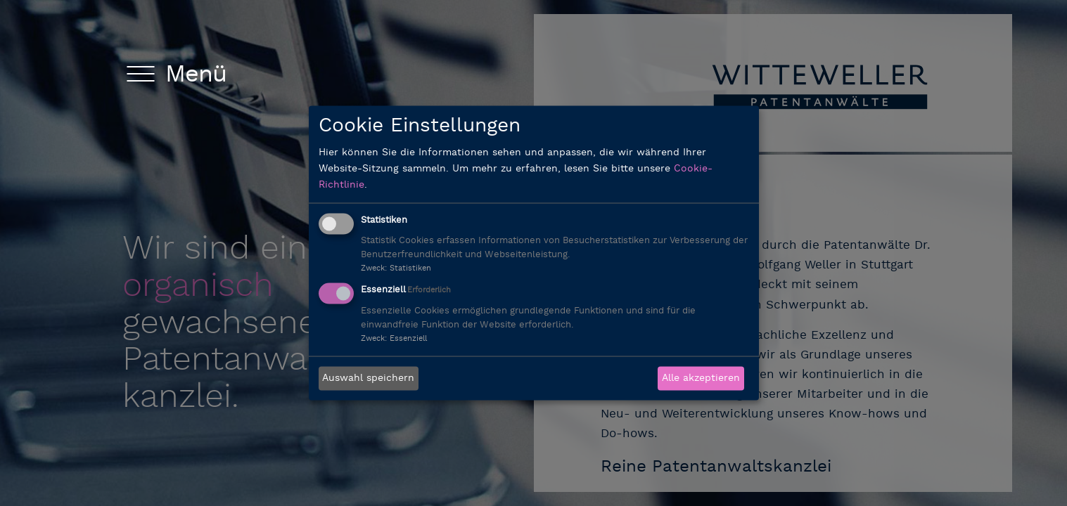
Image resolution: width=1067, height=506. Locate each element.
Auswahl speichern (368, 378)
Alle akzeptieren (701, 378)
